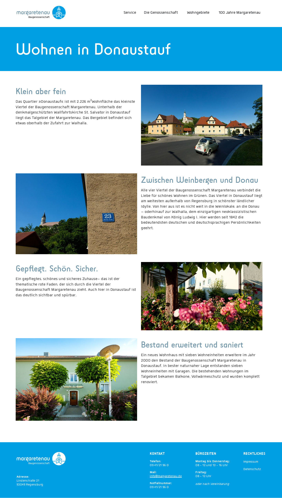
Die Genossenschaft (161, 13)
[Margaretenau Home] (41, 12)
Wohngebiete (198, 13)
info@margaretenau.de (166, 476)
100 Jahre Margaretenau (240, 13)
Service (130, 13)
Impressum (250, 462)
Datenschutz (252, 469)
